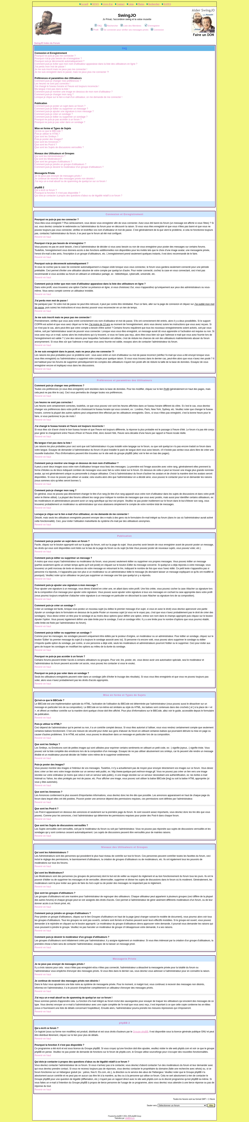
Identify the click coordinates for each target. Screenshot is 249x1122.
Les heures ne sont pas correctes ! (52, 83)
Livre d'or (108, 4)
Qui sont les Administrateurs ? (50, 156)
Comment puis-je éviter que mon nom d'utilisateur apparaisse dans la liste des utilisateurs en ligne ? (86, 64)
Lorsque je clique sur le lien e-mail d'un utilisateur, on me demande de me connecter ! (78, 97)
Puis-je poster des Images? (49, 139)
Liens (131, 4)
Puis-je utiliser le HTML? (47, 133)
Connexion (157, 30)
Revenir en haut (43, 237)
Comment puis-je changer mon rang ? (54, 94)
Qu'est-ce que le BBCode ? (49, 131)
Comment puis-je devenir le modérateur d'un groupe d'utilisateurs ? (69, 167)
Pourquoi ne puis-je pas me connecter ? (55, 55)
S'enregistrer (152, 26)
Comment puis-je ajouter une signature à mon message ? (64, 111)
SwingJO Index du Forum (47, 43)
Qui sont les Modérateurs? (48, 159)
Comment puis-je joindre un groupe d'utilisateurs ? (60, 164)
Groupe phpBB (140, 1031)
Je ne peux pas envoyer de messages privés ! (58, 176)
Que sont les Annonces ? (47, 142)
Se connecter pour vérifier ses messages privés (124, 30)
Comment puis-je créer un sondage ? (54, 114)
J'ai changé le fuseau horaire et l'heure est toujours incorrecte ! (67, 86)
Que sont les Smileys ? (46, 136)
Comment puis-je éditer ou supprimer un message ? (61, 108)
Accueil (84, 4)
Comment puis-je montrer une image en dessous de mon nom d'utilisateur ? (74, 91)
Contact (120, 4)
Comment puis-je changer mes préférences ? (58, 81)
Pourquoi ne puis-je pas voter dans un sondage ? (60, 122)
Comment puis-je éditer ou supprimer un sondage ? (61, 116)
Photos (141, 4)
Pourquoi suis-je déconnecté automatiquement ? (59, 61)
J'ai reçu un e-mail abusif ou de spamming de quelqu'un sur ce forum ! (71, 181)
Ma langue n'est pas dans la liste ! (52, 89)
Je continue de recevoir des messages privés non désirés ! (65, 178)
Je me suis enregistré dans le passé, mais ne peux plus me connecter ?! (72, 72)
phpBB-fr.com (130, 1118)
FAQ (98, 26)
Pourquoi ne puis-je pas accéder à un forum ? (58, 119)
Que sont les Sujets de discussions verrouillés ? (59, 147)
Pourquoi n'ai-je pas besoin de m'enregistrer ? (58, 58)
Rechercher (153, 4)
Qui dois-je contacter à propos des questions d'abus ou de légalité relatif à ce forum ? (78, 195)
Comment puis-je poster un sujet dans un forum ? (60, 106)
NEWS (95, 4)
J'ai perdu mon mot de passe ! (50, 66)
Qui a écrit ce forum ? (46, 190)
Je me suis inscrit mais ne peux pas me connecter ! (61, 69)
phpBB (119, 1116)
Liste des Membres (130, 26)
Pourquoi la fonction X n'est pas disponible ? (57, 193)
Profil (94, 30)
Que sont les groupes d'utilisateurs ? (53, 161)
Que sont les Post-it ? (46, 144)
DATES (167, 4)
